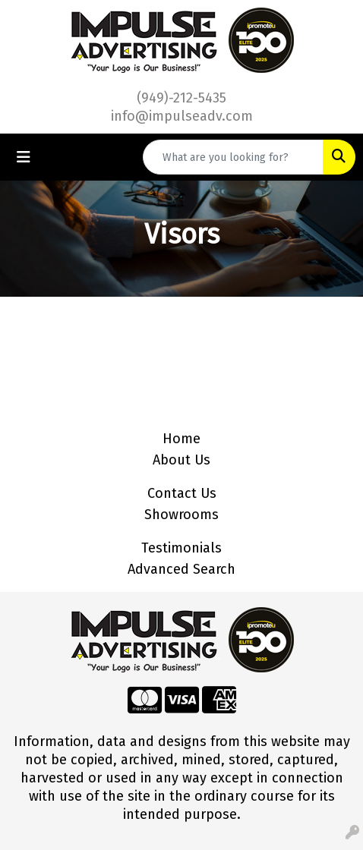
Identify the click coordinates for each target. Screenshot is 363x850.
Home (181, 438)
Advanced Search (181, 569)
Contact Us (181, 493)
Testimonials (181, 548)
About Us (181, 460)
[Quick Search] (233, 157)
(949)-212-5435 (181, 98)
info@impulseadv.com (182, 116)
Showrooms (181, 514)
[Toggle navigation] (23, 157)
